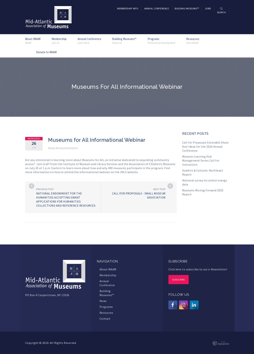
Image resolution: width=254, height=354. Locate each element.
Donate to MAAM (46, 52)
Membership (59, 41)
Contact (105, 318)
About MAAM (33, 41)
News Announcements (63, 147)
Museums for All (93, 160)
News (103, 301)
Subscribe (178, 279)
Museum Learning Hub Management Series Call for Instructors (200, 160)
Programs (161, 41)
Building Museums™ (124, 41)
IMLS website (129, 172)
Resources (192, 41)
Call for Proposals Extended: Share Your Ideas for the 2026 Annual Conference (205, 146)
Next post (159, 189)
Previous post (45, 189)
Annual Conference (89, 41)
